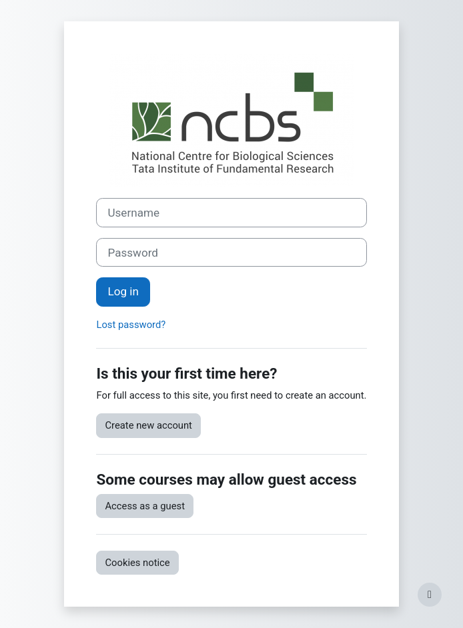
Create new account (148, 425)
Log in (122, 291)
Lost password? (130, 325)
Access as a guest (145, 506)
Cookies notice (137, 563)
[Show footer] (430, 595)
